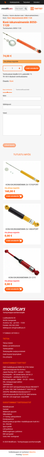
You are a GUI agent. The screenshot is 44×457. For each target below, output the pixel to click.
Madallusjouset (8, 407)
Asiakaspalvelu (14, 2)
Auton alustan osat (17, 15)
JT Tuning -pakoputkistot (12, 417)
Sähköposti (22, 105)
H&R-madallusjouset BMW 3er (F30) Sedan (18, 367)
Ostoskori (37, 2)
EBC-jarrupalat (8, 434)
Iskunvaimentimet (31, 15)
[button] (14, 196)
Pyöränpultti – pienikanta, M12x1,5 (15, 377)
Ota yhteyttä (7, 357)
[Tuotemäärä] (12, 68)
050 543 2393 (14, 325)
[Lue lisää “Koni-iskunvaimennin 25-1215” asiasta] (14, 289)
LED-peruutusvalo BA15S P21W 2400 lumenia (19, 394)
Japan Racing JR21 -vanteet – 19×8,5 (16, 372)
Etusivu (5, 15)
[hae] (26, 8)
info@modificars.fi (18, 328)
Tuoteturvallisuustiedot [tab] (22, 89)
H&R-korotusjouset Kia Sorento (14, 369)
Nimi (22, 97)
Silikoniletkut (7, 414)
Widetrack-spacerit (9, 412)
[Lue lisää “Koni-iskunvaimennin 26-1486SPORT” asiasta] (14, 241)
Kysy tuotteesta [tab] (7, 89)
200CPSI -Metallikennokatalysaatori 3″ (17, 392)
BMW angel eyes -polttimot (12, 431)
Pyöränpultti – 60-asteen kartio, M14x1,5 (18, 374)
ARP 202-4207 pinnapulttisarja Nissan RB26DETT (21, 387)
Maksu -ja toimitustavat (11, 346)
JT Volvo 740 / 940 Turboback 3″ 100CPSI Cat (19, 389)
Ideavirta (32, 452)
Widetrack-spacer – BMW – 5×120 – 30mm (18, 379)
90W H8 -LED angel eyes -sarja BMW (16, 397)
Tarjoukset (26, 2)
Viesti (22, 124)
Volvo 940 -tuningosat (11, 436)
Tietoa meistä (8, 343)
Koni (4, 18)
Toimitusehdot (8, 349)
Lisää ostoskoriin (32, 68)
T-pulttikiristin (8, 384)
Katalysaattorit (8, 419)
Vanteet (6, 409)
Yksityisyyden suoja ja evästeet (14, 351)
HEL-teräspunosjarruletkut (12, 382)
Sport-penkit (7, 426)
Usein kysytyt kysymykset (12, 354)
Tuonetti (25, 454)
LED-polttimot (8, 429)
